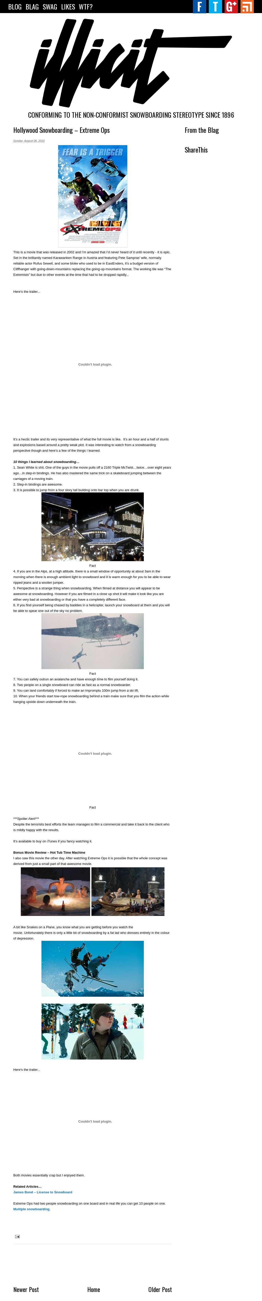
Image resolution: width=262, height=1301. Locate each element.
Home (93, 1289)
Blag (32, 7)
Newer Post (26, 1289)
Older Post (160, 1289)
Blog (15, 7)
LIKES (68, 7)
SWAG (50, 7)
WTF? (86, 7)
